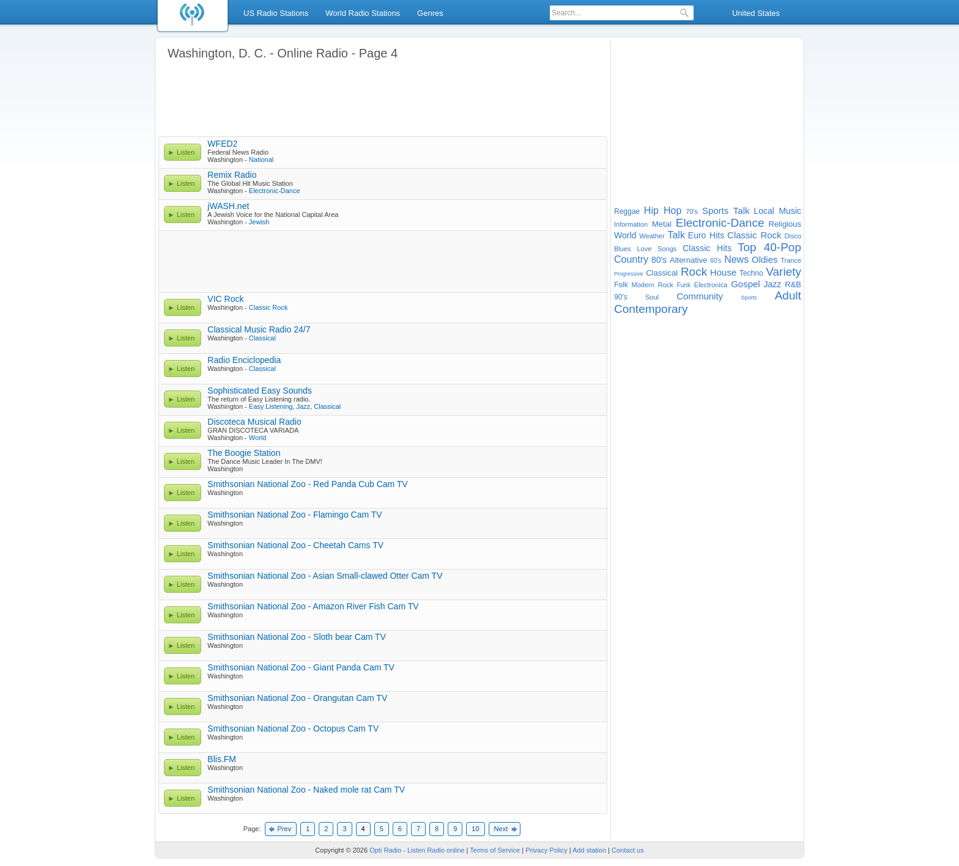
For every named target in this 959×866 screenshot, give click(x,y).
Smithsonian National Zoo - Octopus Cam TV (293, 728)
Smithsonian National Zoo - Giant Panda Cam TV (300, 667)
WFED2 (222, 144)
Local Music (777, 211)
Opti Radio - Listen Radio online (416, 850)
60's (715, 260)
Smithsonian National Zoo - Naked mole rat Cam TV (306, 789)
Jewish (259, 222)
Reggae (627, 211)
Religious (785, 224)
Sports (749, 298)
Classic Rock (268, 307)
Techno (751, 273)
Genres (430, 13)
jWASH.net (228, 206)
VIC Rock (225, 299)
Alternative (688, 260)
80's (659, 260)
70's (692, 211)
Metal (662, 224)
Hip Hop (663, 210)
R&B (793, 284)
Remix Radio (231, 175)
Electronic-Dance (274, 190)
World (258, 437)
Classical (262, 338)
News (736, 259)
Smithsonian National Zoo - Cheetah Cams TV (295, 545)
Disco (793, 236)
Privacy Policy (546, 850)
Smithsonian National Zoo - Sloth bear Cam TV (296, 637)
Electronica (710, 284)
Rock (694, 271)
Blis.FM (221, 759)
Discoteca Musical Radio (254, 422)
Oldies (765, 259)
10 (475, 828)
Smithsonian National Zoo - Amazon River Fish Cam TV (312, 606)
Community (699, 296)
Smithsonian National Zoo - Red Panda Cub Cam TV (307, 484)
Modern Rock (652, 284)
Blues (622, 248)
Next (501, 828)
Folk (621, 285)
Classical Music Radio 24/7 (258, 329)
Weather (651, 236)
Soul (652, 297)
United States (756, 13)
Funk (684, 285)
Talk (675, 235)
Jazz (304, 406)
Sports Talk (726, 210)
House (723, 272)
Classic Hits (707, 248)
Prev (285, 828)
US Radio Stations (275, 13)
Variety (783, 271)
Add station (589, 850)
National (261, 159)
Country (631, 259)
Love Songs (656, 248)
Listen (185, 152)
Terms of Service (495, 850)
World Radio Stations (362, 13)
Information (631, 224)
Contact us (628, 850)
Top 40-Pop (769, 247)
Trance (790, 260)
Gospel (745, 284)
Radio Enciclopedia (244, 360)
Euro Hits (706, 235)
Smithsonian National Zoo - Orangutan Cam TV (297, 698)
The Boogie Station (243, 453)
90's (621, 297)
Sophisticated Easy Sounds (259, 390)
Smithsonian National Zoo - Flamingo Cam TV (294, 514)
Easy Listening (271, 406)
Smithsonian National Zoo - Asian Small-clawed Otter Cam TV (324, 576)
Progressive (628, 274)
